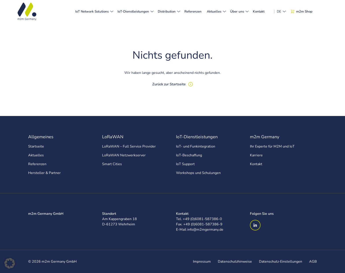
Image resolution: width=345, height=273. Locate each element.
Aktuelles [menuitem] (36, 155)
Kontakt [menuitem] (256, 164)
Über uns (237, 11)
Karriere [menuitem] (256, 155)
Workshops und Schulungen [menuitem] (198, 172)
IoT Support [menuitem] (185, 164)
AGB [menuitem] (313, 261)
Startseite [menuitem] (36, 146)
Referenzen (193, 11)
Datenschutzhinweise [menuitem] (235, 261)
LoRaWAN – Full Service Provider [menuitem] (129, 146)
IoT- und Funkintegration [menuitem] (195, 146)
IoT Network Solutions (92, 11)
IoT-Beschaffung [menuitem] (189, 155)
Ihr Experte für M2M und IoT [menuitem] (272, 146)
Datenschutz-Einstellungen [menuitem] (280, 261)
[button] (9, 263)
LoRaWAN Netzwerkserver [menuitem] (124, 155)
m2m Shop (301, 11)
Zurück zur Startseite (169, 84)
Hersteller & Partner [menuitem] (44, 172)
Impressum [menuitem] (202, 261)
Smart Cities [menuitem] (112, 164)
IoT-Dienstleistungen (133, 11)
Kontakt (258, 11)
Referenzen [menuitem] (37, 164)
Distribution (167, 11)
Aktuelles (214, 11)
